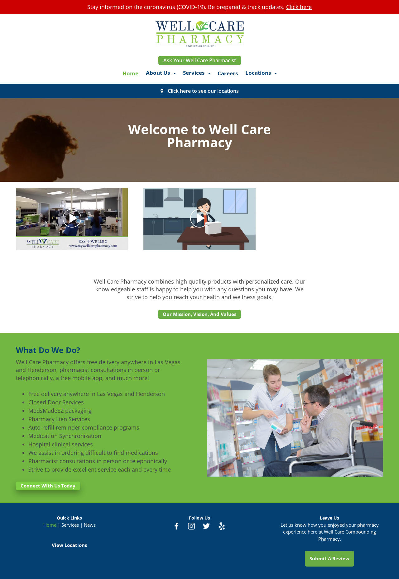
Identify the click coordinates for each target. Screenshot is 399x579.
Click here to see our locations (203, 90)
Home (130, 73)
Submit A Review (329, 558)
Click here (299, 7)
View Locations (69, 545)
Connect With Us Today (48, 485)
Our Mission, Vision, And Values (199, 314)
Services (193, 72)
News (90, 525)
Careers (228, 73)
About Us (158, 72)
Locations (258, 72)
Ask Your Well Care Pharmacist (199, 60)
